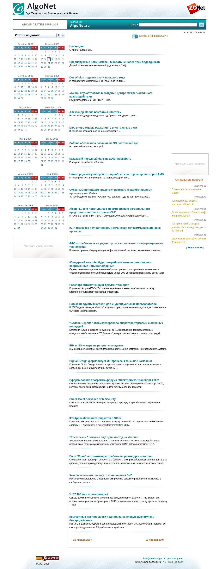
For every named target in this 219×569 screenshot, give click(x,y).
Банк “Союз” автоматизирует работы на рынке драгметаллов (110, 456)
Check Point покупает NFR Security (92, 399)
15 (29, 59)
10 (49, 55)
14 (25, 59)
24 (49, 63)
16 (45, 59)
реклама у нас (175, 558)
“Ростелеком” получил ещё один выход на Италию (103, 437)
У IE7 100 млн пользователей (88, 494)
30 (45, 67)
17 (22, 91)
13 (22, 59)
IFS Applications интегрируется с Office (95, 418)
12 (18, 59)
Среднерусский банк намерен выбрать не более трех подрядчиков (114, 62)
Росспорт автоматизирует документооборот (99, 284)
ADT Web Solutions (173, 562)
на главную (76, 22)
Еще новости (195, 247)
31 (49, 67)
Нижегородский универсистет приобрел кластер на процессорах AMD (116, 174)
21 (25, 63)
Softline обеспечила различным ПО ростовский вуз (103, 143)
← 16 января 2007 (81, 539)
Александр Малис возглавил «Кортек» (95, 112)
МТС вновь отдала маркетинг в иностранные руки (103, 127)
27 (22, 66)
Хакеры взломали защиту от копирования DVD (100, 475)
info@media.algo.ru (154, 558)
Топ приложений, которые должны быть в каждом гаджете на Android (189, 227)
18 (15, 63)
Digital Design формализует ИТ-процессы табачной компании (110, 361)
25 (15, 66)
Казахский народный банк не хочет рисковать (100, 158)
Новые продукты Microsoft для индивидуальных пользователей (113, 303)
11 (15, 59)
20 (22, 63)
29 (29, 66)
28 (25, 66)
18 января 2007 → (156, 539)
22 (29, 63)
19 (18, 63)
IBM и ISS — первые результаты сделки (96, 345)
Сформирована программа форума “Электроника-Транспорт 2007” (114, 380)
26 (18, 66)
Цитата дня (76, 46)
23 (45, 63)
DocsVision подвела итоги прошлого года (97, 77)
